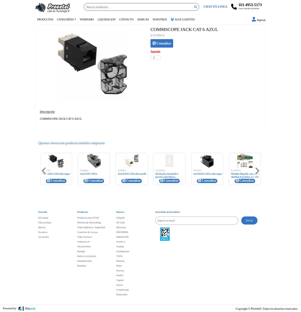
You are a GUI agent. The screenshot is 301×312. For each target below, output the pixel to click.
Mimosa (120, 260)
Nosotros (160, 19)
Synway (120, 270)
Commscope (122, 289)
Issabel (119, 275)
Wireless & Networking (89, 222)
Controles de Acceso (87, 232)
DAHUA (120, 241)
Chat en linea (44, 222)
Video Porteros (84, 236)
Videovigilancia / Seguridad (91, 227)
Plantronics (122, 294)
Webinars (87, 19)
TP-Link (120, 222)
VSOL (119, 256)
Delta (119, 265)
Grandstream (122, 251)
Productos (45, 19)
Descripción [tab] (47, 111)
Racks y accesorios (86, 256)
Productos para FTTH (88, 217)
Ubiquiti (120, 217)
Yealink (120, 246)
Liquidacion (107, 19)
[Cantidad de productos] (155, 57)
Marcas (143, 19)
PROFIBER (122, 232)
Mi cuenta (43, 217)
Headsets (81, 265)
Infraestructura (84, 260)
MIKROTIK (122, 236)
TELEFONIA (84, 246)
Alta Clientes (183, 19)
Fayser (119, 284)
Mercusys (121, 227)
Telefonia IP (83, 241)
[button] (259, 19)
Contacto (126, 19)
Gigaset (120, 279)
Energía (81, 251)
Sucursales (43, 236)
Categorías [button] (65, 19)
